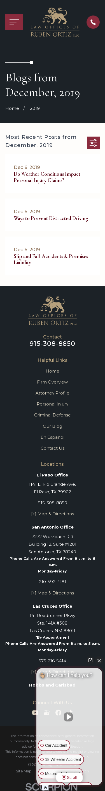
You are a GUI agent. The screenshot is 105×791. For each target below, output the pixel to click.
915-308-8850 (53, 343)
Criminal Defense (52, 415)
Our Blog (52, 426)
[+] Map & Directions (52, 513)
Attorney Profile (52, 393)
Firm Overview (52, 382)
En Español (52, 437)
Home (52, 371)
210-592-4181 (52, 581)
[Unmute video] (69, 717)
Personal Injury (52, 404)
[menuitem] (24, 771)
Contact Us (52, 448)
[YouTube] (35, 713)
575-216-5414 (52, 660)
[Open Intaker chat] (45, 787)
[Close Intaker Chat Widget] (99, 660)
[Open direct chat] (90, 660)
